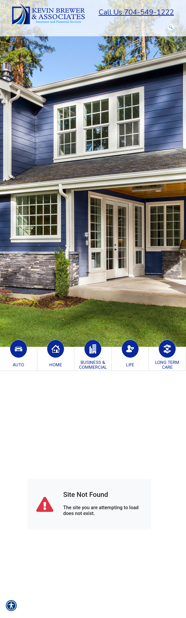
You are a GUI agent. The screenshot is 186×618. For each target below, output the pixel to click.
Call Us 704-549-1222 (136, 12)
